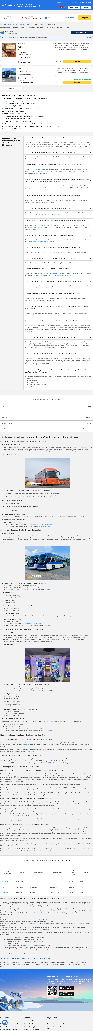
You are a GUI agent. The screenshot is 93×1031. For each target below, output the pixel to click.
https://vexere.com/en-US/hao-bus (32, 623)
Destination (30, 16)
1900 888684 (48, 526)
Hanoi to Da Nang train (30, 1027)
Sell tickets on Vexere (71, 2)
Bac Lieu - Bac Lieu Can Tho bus (46, 273)
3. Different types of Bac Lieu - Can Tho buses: (19, 121)
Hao (12, 589)
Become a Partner (85, 2)
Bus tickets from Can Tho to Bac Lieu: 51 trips (19, 95)
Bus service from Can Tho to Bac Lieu (13, 111)
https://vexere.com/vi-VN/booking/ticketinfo (42, 951)
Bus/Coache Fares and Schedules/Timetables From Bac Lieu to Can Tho (22, 124)
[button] (58, 138)
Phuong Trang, (49, 188)
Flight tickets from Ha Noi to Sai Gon (57, 1024)
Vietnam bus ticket (5, 24)
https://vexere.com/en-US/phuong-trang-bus (41, 524)
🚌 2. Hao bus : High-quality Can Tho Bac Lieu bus (20, 103)
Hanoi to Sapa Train (29, 1024)
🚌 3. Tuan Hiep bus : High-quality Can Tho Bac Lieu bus (22, 106)
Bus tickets (4, 1018)
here (32, 954)
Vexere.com (38, 159)
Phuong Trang (15, 497)
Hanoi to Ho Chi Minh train (31, 1029)
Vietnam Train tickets (30, 1021)
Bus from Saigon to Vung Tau (8, 1027)
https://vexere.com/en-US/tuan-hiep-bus (38, 729)
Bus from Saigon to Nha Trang (8, 1029)
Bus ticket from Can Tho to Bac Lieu (22, 25)
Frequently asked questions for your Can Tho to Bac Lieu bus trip (20, 108)
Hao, (55, 188)
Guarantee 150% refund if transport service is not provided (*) (27, 5)
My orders (60, 2)
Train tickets (28, 1018)
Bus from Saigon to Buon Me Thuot (10, 1024)
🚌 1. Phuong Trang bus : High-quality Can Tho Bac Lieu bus (23, 101)
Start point (8, 16)
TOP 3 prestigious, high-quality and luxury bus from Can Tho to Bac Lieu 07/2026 (25, 98)
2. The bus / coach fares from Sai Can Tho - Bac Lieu (21, 118)
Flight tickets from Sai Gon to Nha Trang (56, 1027)
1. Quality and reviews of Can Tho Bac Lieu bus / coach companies (25, 116)
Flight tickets (52, 1018)
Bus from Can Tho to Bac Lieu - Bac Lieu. (43, 241)
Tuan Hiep (60, 188)
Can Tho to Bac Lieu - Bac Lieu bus (55, 215)
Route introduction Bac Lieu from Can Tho (14, 113)
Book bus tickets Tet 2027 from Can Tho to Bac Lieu (17, 129)
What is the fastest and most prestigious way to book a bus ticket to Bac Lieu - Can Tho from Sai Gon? (31, 126)
